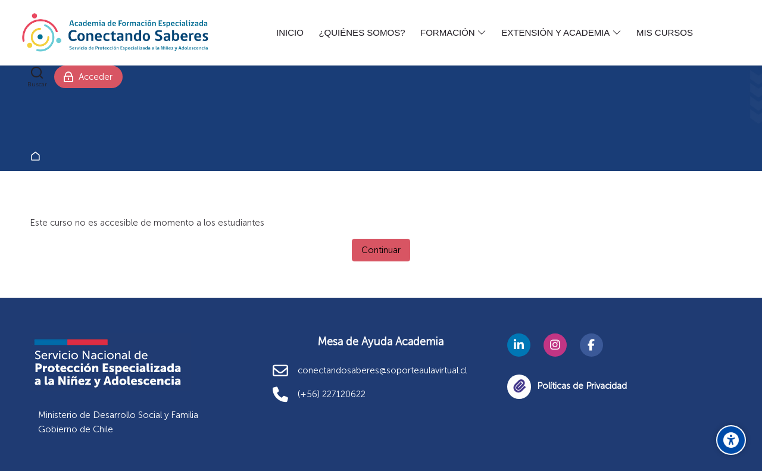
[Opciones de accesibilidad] (731, 440)
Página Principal (38, 157)
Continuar (381, 250)
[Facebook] (591, 345)
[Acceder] (88, 76)
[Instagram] (555, 345)
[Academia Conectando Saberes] (115, 33)
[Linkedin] (518, 345)
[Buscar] (37, 77)
